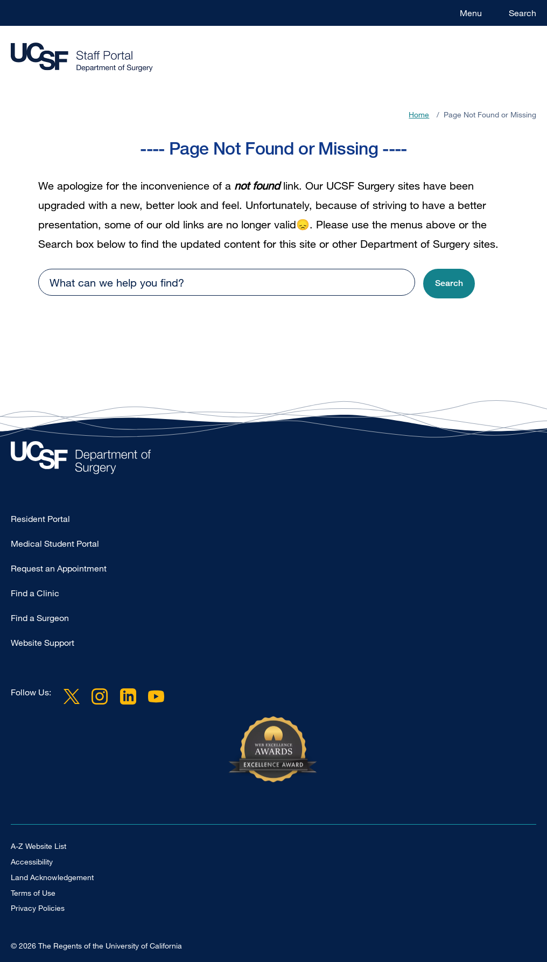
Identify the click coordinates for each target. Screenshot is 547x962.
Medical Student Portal (55, 543)
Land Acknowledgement (52, 877)
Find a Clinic (35, 593)
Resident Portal (40, 518)
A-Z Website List (38, 846)
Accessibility (32, 861)
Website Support (42, 642)
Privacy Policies (38, 907)
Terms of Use (33, 892)
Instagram (99, 696)
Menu (471, 13)
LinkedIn (127, 696)
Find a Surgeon (40, 617)
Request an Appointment (59, 568)
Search (522, 13)
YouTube (156, 696)
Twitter (71, 696)
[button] (449, 283)
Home (419, 114)
